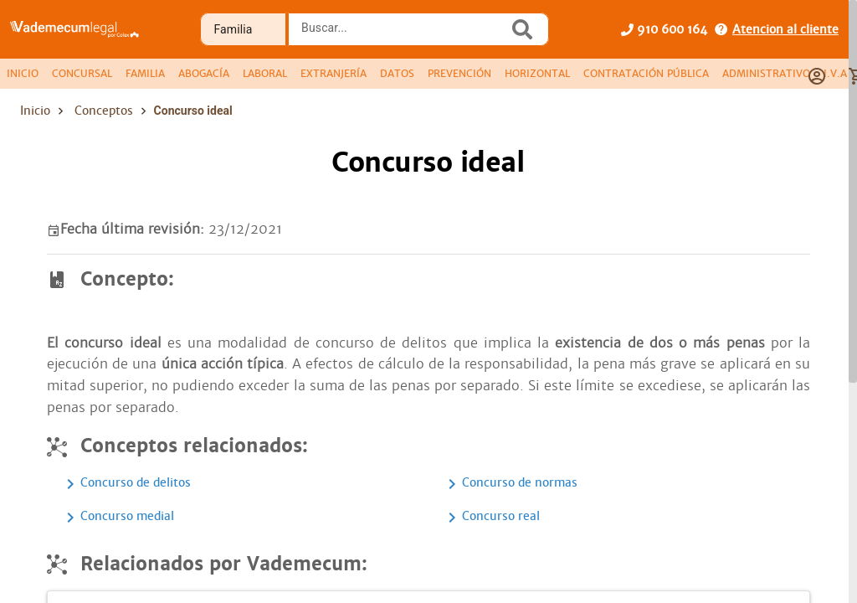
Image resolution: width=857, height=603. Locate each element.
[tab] (22, 74)
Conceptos (103, 110)
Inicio (35, 110)
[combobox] (402, 34)
